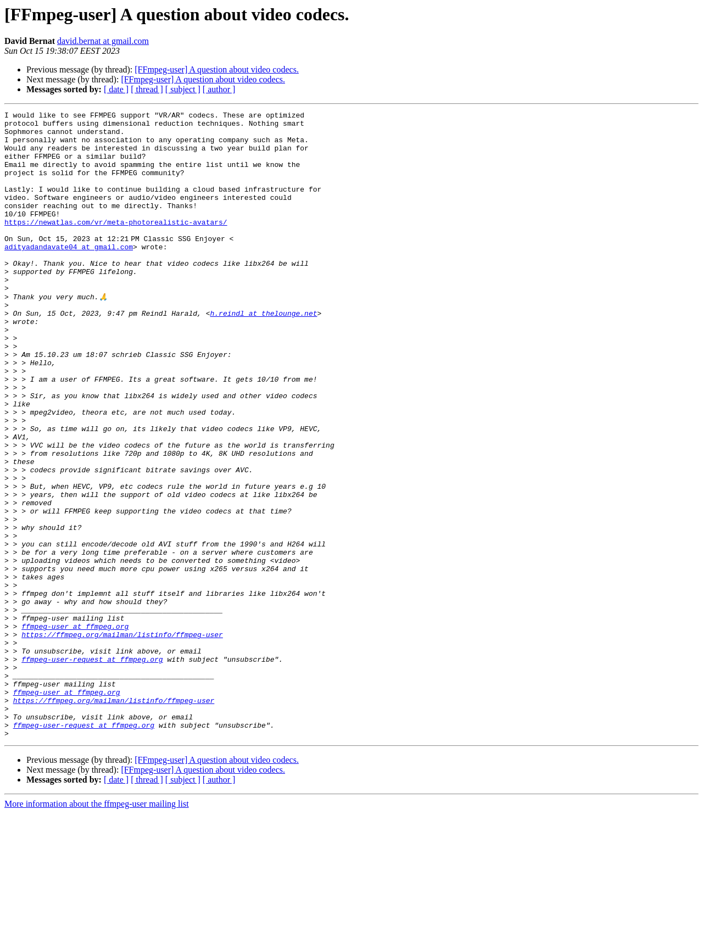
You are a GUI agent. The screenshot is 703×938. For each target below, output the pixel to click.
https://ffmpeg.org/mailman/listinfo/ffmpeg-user (122, 739)
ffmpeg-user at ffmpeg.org (75, 729)
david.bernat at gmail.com (103, 41)
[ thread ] (147, 89)
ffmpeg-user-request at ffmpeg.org (92, 769)
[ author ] (219, 89)
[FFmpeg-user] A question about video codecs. (217, 69)
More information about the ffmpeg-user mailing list (96, 928)
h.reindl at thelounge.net (263, 354)
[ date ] (116, 89)
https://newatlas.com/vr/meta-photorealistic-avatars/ (115, 245)
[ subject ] (182, 89)
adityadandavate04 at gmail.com (68, 275)
